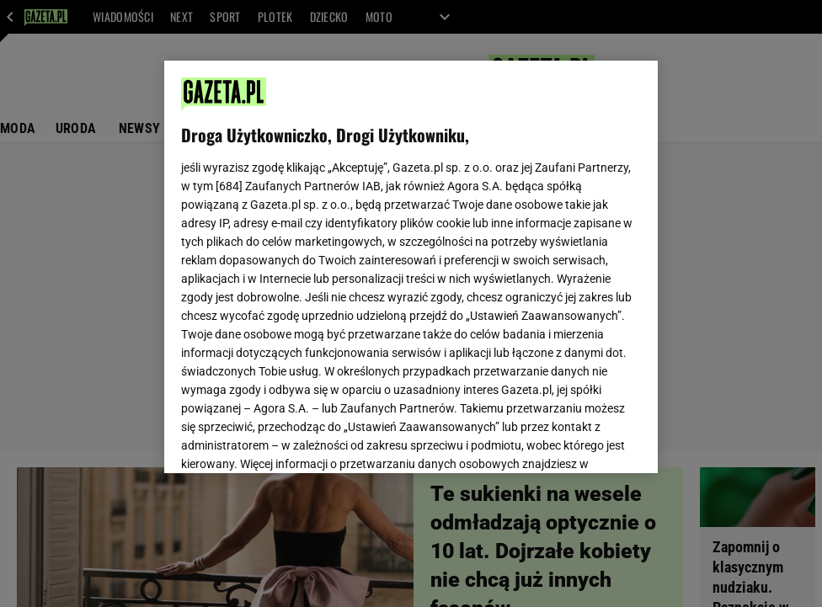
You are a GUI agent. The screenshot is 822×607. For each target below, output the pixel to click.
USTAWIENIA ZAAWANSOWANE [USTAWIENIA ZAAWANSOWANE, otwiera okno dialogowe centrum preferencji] (292, 439)
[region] (411, 267)
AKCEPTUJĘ (584, 440)
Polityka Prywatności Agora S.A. (506, 259)
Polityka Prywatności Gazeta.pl (330, 259)
